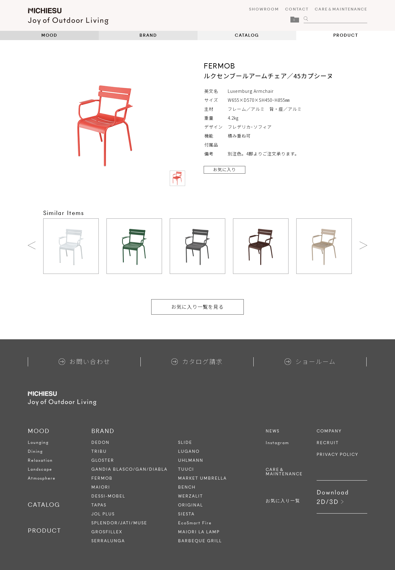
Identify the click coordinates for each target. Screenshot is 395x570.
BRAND (148, 35)
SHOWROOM (264, 9)
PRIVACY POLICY (337, 454)
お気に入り (224, 169)
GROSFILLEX (107, 532)
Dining (35, 451)
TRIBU (99, 451)
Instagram (277, 443)
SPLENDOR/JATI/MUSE (119, 523)
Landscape (40, 469)
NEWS (273, 431)
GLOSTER (102, 460)
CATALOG (247, 35)
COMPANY (329, 431)
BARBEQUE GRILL (200, 541)
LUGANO (189, 451)
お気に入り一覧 (283, 501)
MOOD (49, 35)
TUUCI (186, 469)
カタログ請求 (197, 361)
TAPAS (98, 505)
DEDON (100, 442)
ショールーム (310, 361)
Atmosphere (42, 478)
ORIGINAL (190, 505)
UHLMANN (190, 460)
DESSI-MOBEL (108, 496)
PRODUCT (345, 35)
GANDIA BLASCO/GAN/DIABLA (129, 469)
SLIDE (185, 442)
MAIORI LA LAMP (199, 532)
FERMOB (102, 478)
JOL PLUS (103, 514)
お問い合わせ (84, 361)
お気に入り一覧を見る (197, 306)
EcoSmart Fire (195, 523)
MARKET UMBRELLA (202, 478)
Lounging (38, 442)
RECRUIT (328, 443)
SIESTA (186, 514)
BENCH (187, 487)
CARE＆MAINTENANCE (341, 9)
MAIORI (100, 487)
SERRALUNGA (108, 541)
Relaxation (40, 460)
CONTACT (297, 9)
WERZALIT (190, 496)
